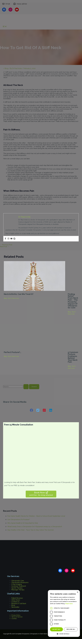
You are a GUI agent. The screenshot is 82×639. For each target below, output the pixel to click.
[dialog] (64, 613)
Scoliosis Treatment (18, 586)
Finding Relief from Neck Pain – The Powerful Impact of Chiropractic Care (73, 301)
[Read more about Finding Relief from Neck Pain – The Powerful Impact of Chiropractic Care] (73, 290)
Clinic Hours (15, 600)
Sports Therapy (17, 588)
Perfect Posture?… (12, 352)
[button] (31, 410)
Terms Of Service (16, 617)
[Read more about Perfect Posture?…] (34, 348)
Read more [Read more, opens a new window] (69, 603)
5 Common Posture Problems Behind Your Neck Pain (73, 357)
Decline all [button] (71, 629)
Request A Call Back (18, 603)
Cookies (14, 618)
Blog (5, 298)
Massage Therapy (17, 590)
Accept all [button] (56, 629)
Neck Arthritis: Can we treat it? (18, 294)
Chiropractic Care (17, 581)
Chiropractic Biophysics (19, 582)
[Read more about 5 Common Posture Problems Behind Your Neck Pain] (73, 348)
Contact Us (15, 602)
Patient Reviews (17, 598)
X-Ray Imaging (16, 584)
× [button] (77, 592)
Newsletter (15, 607)
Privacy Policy (15, 615)
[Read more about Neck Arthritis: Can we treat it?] (34, 290)
